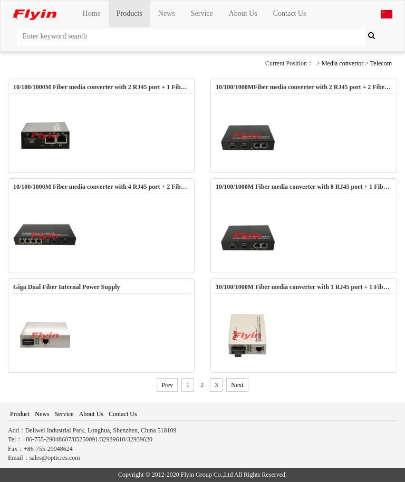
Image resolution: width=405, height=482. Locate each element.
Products (129, 13)
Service (202, 13)
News (166, 13)
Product (20, 414)
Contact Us (289, 13)
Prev (167, 385)
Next (237, 385)
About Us (243, 13)
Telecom (381, 63)
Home (92, 13)
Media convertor (343, 63)
